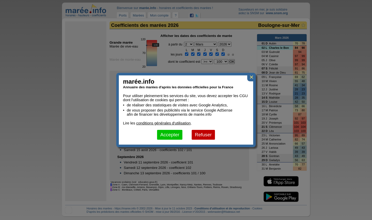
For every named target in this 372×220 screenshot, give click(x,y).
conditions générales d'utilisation (163, 123)
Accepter (169, 134)
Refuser (203, 134)
